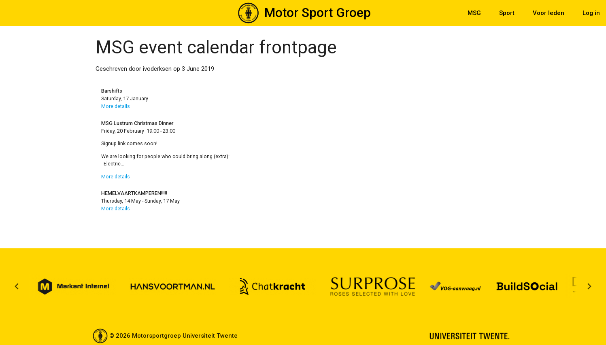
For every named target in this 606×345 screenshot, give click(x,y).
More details (115, 106)
